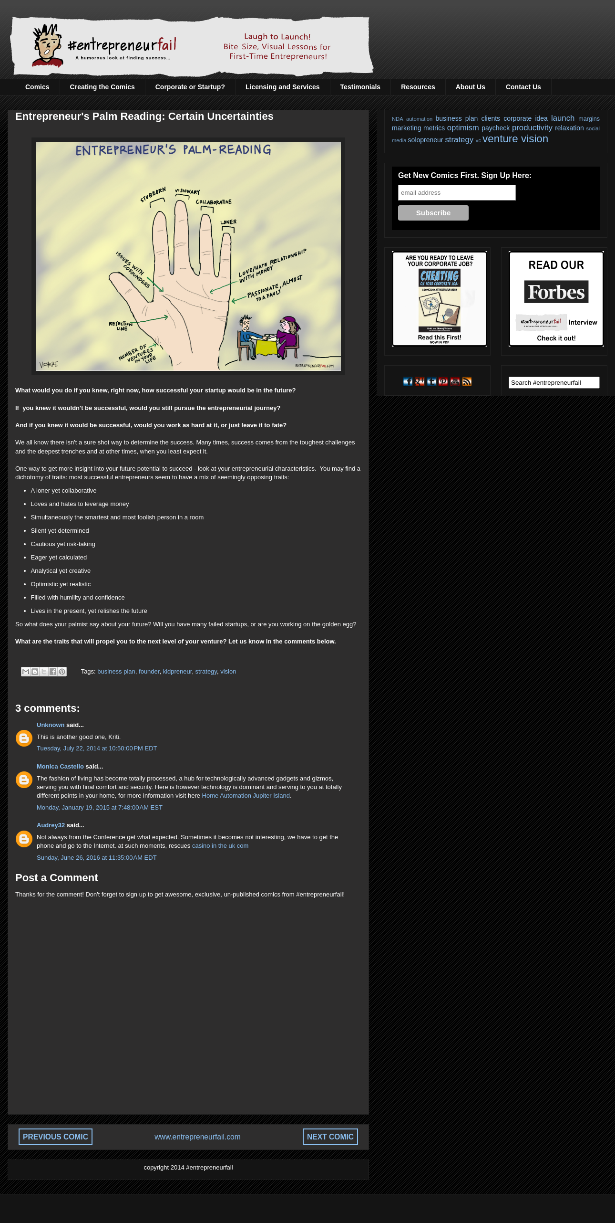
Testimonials (360, 87)
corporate (517, 118)
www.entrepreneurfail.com (197, 1137)
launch (562, 118)
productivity (532, 127)
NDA (397, 119)
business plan (116, 671)
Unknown (51, 724)
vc (478, 140)
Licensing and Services (283, 87)
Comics (37, 87)
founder (149, 671)
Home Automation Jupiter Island (246, 795)
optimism (463, 127)
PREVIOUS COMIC (55, 1137)
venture (500, 139)
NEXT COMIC (330, 1137)
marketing (406, 128)
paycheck (496, 128)
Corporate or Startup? (190, 87)
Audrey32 (51, 825)
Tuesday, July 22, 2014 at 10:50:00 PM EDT (97, 748)
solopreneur (425, 140)
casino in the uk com (220, 845)
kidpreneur (177, 671)
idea (541, 118)
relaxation (569, 128)
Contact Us (523, 87)
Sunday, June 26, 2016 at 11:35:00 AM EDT (97, 857)
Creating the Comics (102, 87)
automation (419, 119)
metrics (434, 128)
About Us (470, 87)
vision (228, 671)
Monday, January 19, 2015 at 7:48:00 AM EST (100, 807)
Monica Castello (60, 766)
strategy (206, 671)
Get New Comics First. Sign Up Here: (465, 175)
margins (589, 119)
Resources (418, 87)
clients (490, 118)
